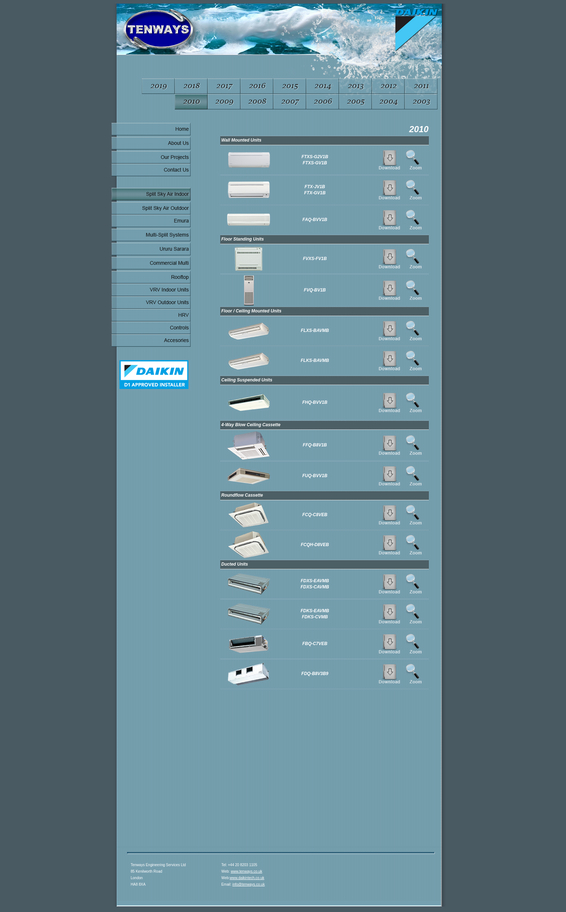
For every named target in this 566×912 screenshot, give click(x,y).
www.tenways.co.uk (246, 871)
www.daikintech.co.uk (247, 878)
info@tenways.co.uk (248, 884)
